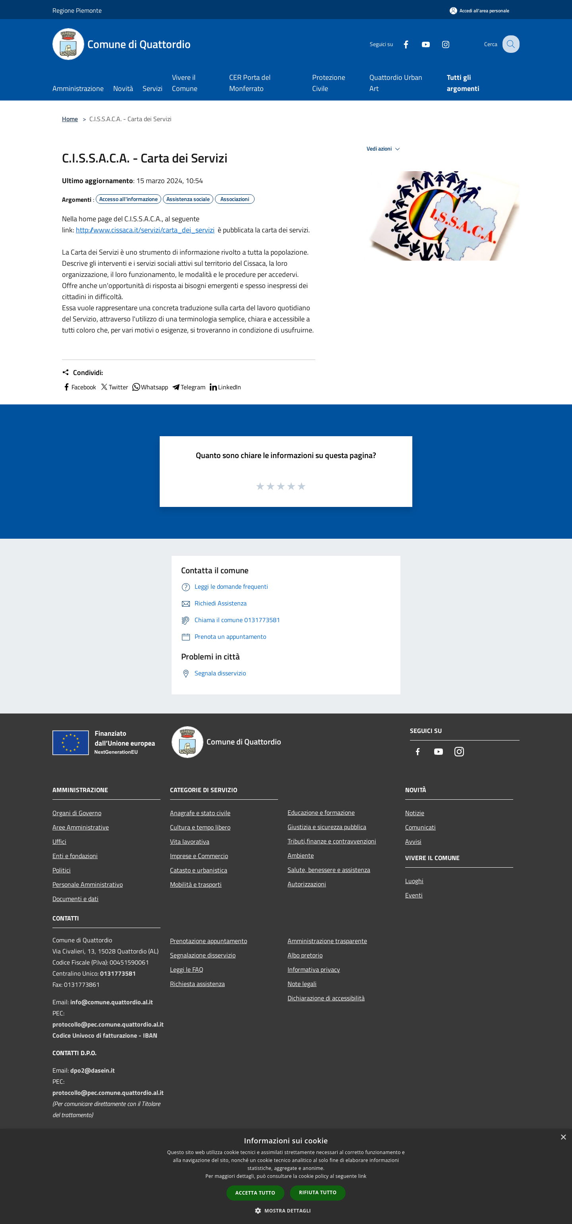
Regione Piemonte (77, 10)
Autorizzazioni (307, 884)
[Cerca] (510, 44)
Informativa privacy (314, 969)
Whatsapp (149, 387)
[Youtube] (419, 44)
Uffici (59, 841)
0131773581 (118, 973)
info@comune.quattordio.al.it (111, 1002)
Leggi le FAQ (186, 969)
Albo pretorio (305, 955)
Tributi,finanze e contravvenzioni (332, 841)
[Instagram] (439, 44)
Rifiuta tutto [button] (318, 1192)
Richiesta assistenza (197, 983)
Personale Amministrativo (87, 884)
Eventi (414, 895)
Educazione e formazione (321, 812)
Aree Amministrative (80, 827)
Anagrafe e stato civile (200, 813)
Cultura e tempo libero (200, 827)
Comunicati (420, 827)
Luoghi (414, 881)
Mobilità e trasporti (196, 884)
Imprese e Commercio (199, 855)
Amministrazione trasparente (327, 941)
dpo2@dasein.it (92, 1070)
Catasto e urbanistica (198, 870)
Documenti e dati (75, 898)
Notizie (414, 813)
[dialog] (286, 1176)
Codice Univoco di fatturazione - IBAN (104, 1035)
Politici (61, 870)
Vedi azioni (384, 149)
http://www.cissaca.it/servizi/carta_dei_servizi (145, 229)
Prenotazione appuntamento (208, 941)
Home (70, 119)
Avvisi (413, 841)
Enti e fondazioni (75, 855)
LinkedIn (225, 387)
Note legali (302, 983)
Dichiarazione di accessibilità (326, 998)
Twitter (113, 387)
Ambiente (301, 855)
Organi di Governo (76, 813)
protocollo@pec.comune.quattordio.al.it (108, 1024)
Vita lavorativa (189, 841)
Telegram (188, 387)
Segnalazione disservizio (203, 955)
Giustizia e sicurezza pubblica (327, 826)
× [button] (563, 1138)
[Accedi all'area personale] (479, 10)
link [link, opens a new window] (362, 1176)
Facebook (79, 387)
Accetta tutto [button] (255, 1192)
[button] (286, 1210)
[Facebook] (400, 44)
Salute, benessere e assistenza (329, 869)
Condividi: (82, 372)
